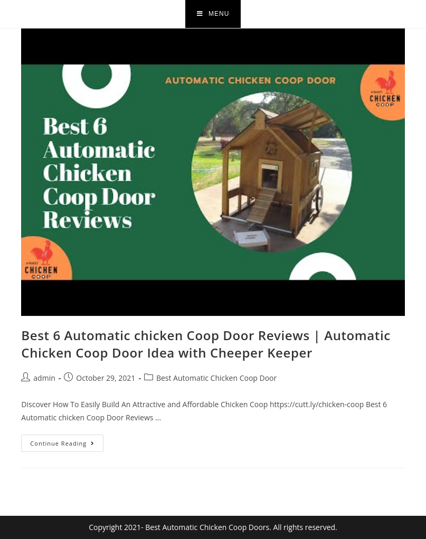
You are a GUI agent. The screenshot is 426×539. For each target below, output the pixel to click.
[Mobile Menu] (213, 14)
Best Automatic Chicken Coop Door (216, 378)
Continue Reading (66, 441)
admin (44, 378)
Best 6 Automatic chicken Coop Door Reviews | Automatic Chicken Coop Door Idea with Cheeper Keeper (205, 344)
